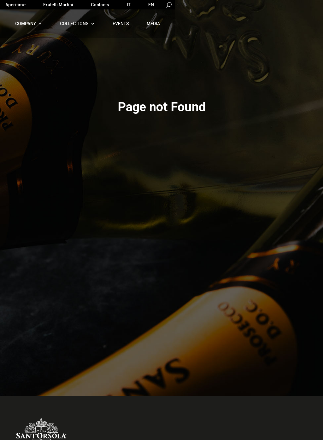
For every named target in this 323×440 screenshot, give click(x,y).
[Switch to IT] (129, 6)
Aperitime (15, 5)
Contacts (100, 5)
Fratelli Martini (58, 5)
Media (153, 23)
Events (121, 23)
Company (25, 23)
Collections (74, 23)
